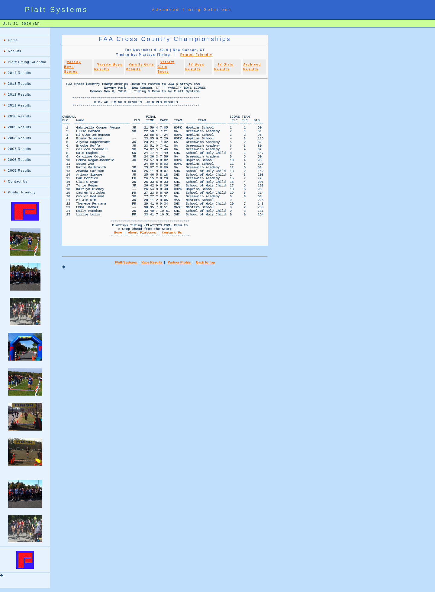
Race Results (152, 303)
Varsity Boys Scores (72, 66)
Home (13, 40)
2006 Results (19, 159)
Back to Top (205, 303)
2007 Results (19, 149)
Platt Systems (126, 303)
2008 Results (19, 138)
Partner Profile (180, 303)
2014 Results (19, 73)
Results (14, 51)
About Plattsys (142, 270)
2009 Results (19, 127)
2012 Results (19, 94)
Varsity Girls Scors (165, 66)
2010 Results (19, 116)
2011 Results (19, 105)
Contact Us (17, 181)
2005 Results (19, 170)
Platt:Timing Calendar (27, 62)
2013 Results (19, 83)
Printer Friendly (22, 192)
